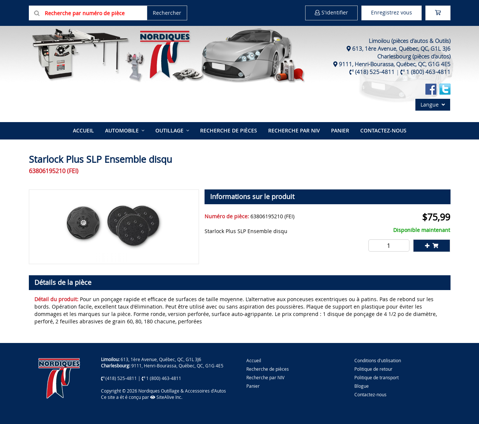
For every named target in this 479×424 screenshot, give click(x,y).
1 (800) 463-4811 (428, 71)
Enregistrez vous (391, 12)
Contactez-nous (383, 130)
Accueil (83, 130)
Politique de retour (373, 369)
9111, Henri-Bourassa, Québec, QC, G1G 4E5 (395, 64)
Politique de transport (376, 377)
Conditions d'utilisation (377, 360)
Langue (433, 104)
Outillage (169, 130)
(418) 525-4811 (375, 71)
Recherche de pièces (228, 130)
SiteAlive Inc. (166, 397)
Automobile (122, 130)
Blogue (361, 386)
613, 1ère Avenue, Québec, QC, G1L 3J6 (401, 48)
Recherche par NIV (294, 130)
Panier (253, 386)
